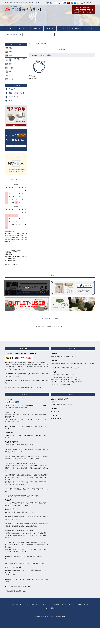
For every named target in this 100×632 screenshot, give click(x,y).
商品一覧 (37, 28)
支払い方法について (17, 604)
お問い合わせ (63, 28)
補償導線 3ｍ (34, 76)
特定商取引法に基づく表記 (63, 604)
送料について (13, 97)
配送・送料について (33, 604)
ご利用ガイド (50, 28)
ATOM (52, 608)
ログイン (92, 2)
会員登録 (86, 2)
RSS (47, 608)
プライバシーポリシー (82, 604)
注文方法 (12, 89)
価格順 (42, 55)
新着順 (49, 55)
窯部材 (37, 43)
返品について (47, 604)
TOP (11, 28)
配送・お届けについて (16, 93)
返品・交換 (13, 101)
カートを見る (76, 28)
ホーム (31, 43)
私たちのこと (24, 28)
